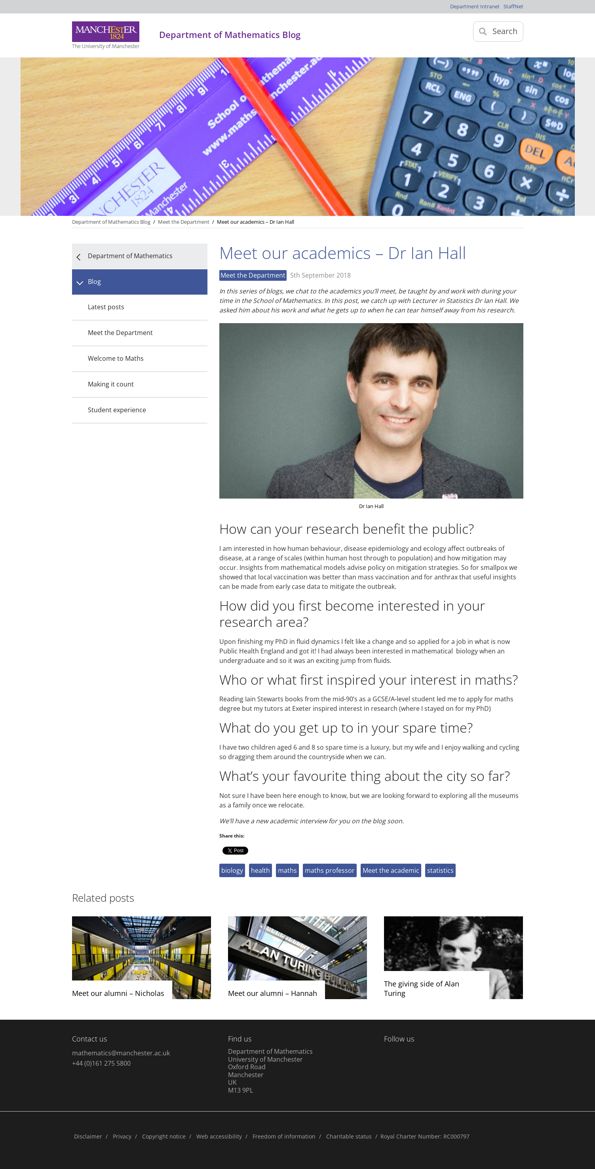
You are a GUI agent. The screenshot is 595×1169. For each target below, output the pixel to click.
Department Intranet (475, 6)
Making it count (111, 384)
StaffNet (513, 6)
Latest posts (106, 307)
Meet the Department (120, 332)
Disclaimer (88, 1136)
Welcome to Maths (116, 358)
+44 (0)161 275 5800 (101, 1063)
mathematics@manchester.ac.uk (121, 1053)
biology (232, 870)
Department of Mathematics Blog (111, 221)
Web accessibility (219, 1136)
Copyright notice (164, 1136)
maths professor (330, 870)
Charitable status (349, 1136)
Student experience (117, 410)
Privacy (122, 1136)
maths (287, 870)
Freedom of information (284, 1136)
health (260, 870)
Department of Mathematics (130, 255)
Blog (94, 281)
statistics (440, 870)
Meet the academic (391, 870)
